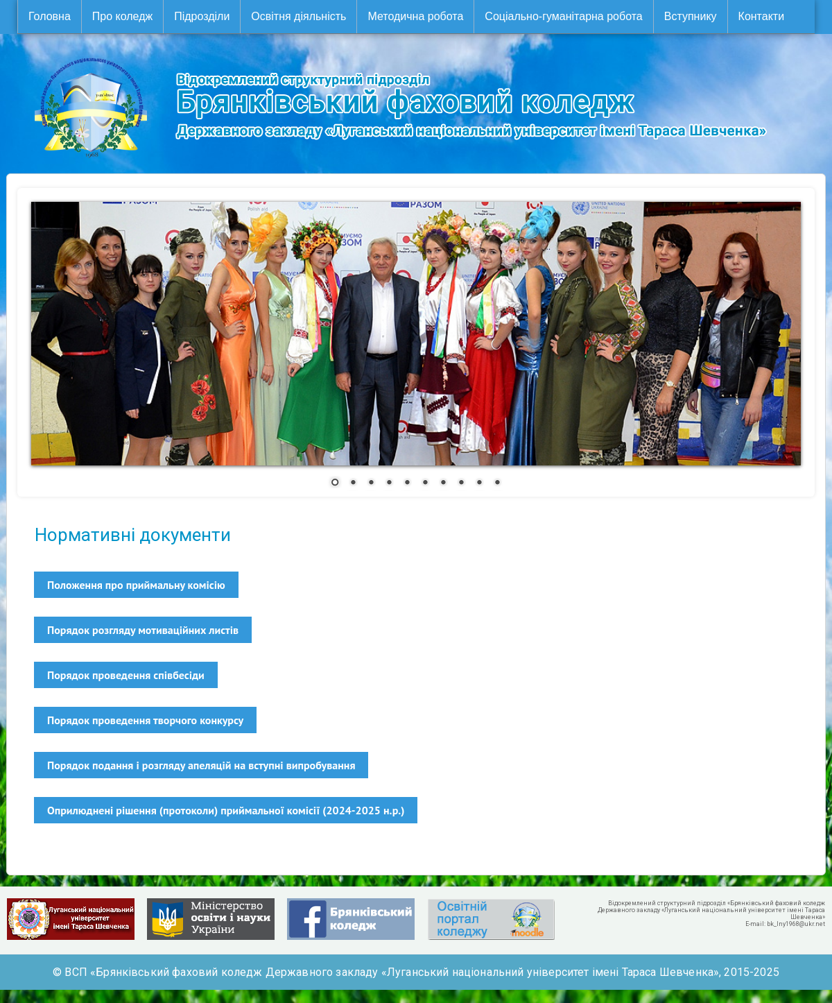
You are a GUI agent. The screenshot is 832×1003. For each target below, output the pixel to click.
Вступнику (690, 16)
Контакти (761, 16)
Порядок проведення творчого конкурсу (145, 720)
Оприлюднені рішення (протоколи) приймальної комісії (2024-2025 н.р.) (225, 810)
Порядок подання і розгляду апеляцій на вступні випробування (201, 765)
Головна (49, 16)
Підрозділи (201, 16)
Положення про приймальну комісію (136, 585)
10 (497, 483)
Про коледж (122, 16)
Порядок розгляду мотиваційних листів (143, 630)
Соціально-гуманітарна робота (563, 16)
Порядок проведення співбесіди (126, 675)
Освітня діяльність (298, 16)
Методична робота (415, 16)
